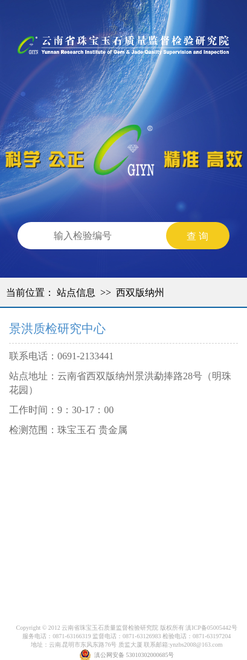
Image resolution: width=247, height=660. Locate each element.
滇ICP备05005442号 (211, 627)
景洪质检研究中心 (57, 328)
